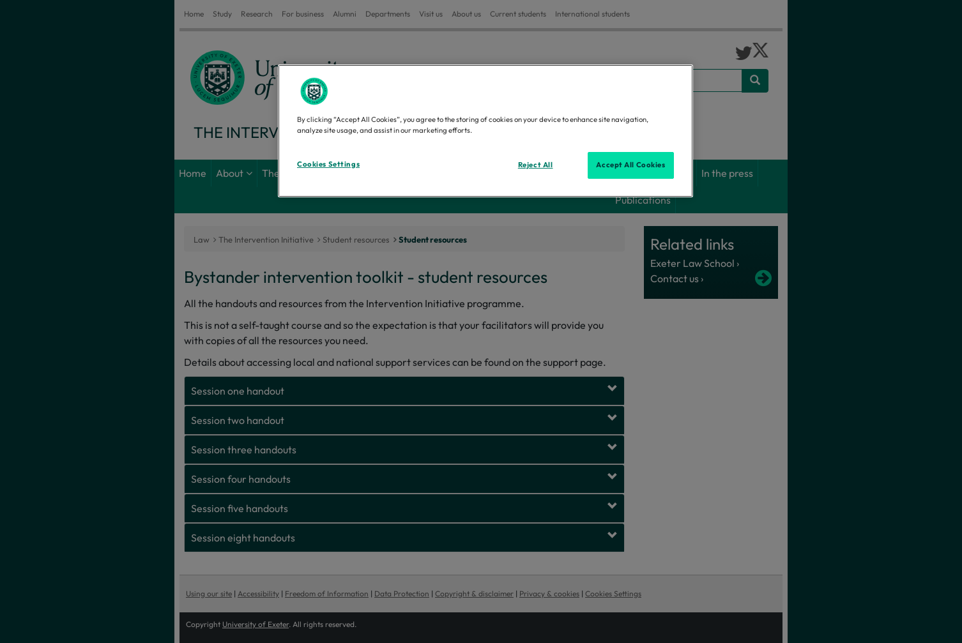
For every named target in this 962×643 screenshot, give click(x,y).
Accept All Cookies (630, 164)
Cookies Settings (328, 164)
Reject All (535, 164)
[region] (485, 130)
